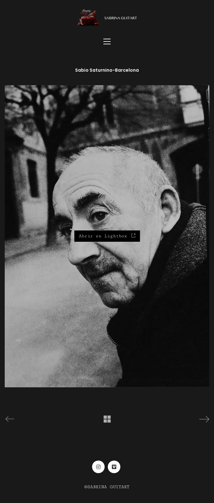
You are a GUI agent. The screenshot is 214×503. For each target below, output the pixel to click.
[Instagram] (98, 467)
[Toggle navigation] (107, 41)
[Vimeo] (114, 467)
